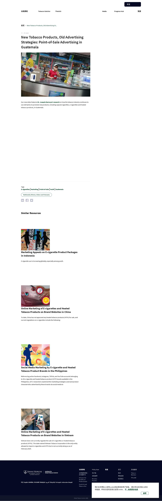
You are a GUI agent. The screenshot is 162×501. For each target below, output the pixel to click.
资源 (139, 11)
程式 (119, 473)
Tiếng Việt (52, 482)
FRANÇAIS (42, 482)
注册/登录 (114, 4)
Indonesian (65, 482)
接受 (144, 493)
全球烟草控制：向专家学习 (83, 474)
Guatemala (59, 189)
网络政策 (120, 476)
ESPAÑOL (30, 482)
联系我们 (120, 479)
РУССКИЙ (36, 482)
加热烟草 (94, 476)
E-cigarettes (25, 189)
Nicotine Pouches (94, 480)
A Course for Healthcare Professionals (83, 479)
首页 (22, 25)
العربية (47, 482)
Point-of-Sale (44, 189)
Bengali (70, 482)
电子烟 (94, 473)
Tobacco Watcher (44, 11)
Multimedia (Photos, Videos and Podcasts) (36, 195)
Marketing (34, 189)
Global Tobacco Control (81, 10)
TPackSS (58, 11)
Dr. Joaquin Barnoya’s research (49, 102)
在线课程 (24, 11)
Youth (52, 189)
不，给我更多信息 (131, 489)
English (26, 482)
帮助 (119, 4)
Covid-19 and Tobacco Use (83, 485)
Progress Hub (119, 11)
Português (58, 482)
